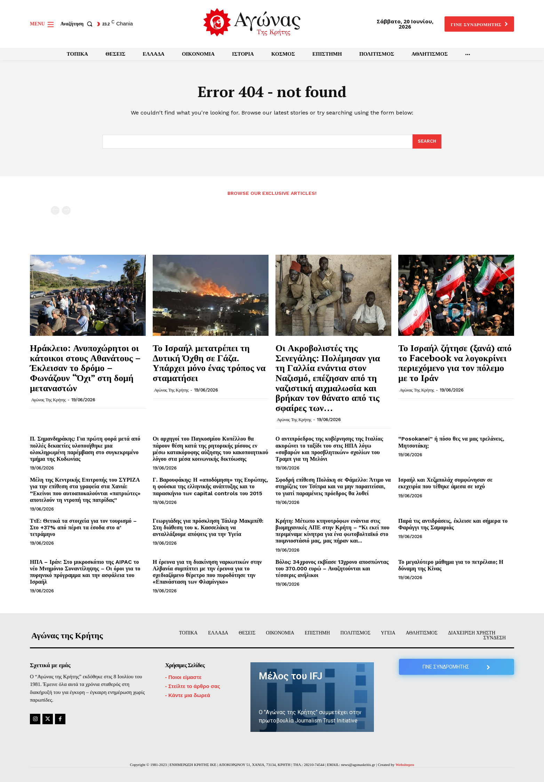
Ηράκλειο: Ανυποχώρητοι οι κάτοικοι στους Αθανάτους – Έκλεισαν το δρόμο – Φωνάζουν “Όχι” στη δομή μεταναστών (85, 367)
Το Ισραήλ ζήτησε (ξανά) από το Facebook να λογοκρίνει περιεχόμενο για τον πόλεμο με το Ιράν (455, 363)
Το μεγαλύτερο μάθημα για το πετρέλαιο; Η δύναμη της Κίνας (450, 565)
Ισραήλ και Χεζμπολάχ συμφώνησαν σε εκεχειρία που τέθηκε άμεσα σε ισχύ (445, 483)
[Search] (427, 141)
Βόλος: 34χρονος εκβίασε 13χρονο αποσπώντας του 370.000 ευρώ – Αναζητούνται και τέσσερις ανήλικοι (332, 568)
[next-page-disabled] (66, 210)
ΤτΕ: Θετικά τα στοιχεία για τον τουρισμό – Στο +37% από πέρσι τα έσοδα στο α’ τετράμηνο (83, 527)
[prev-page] (55, 210)
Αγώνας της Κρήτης (48, 399)
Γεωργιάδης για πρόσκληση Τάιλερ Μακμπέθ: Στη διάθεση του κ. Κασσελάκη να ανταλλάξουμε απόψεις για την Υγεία (208, 527)
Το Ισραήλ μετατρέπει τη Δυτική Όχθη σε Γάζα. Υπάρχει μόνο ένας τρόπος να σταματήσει (209, 363)
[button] (78, 24)
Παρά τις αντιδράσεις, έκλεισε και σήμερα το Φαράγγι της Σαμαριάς (452, 524)
